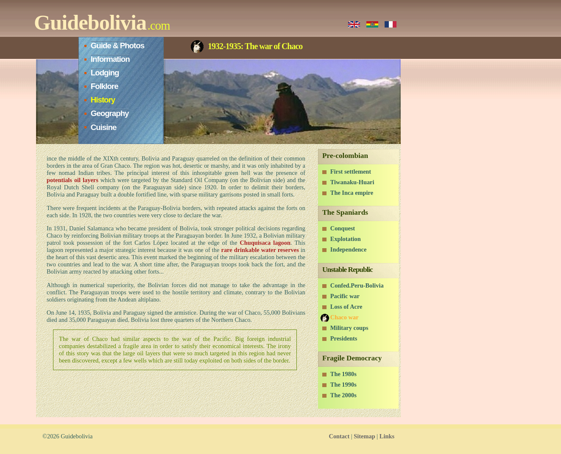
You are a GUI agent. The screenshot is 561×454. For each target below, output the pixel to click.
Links (387, 436)
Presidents (343, 338)
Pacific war (345, 296)
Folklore (104, 86)
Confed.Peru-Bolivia (357, 285)
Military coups (349, 327)
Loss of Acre (346, 306)
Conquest (342, 228)
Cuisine (104, 127)
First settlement (350, 171)
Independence (348, 249)
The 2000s (343, 395)
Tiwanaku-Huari (352, 182)
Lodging (105, 72)
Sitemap (364, 436)
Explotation (345, 238)
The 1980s (343, 374)
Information (110, 59)
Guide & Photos (117, 45)
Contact (339, 436)
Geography (110, 113)
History (103, 99)
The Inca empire (351, 192)
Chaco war (344, 317)
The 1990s (343, 384)
